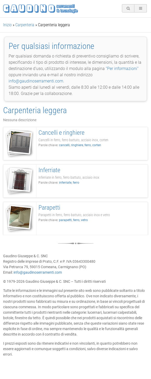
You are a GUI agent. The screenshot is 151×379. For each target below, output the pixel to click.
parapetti (65, 220)
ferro (87, 145)
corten (96, 145)
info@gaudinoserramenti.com (36, 81)
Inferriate (49, 170)
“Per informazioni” (122, 68)
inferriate (65, 182)
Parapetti (49, 207)
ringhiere (77, 145)
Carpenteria (24, 24)
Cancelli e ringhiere (61, 132)
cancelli (64, 145)
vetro (84, 220)
